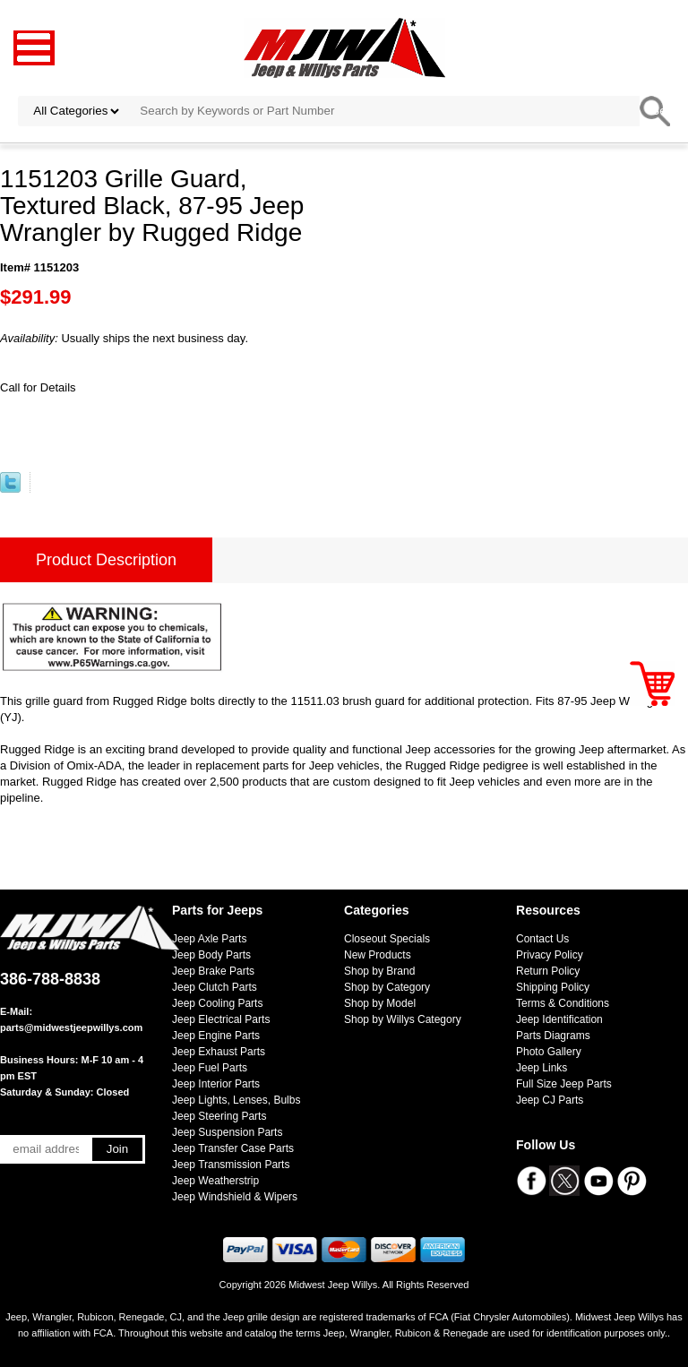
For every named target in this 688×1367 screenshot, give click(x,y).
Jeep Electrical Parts (221, 1019)
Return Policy (548, 971)
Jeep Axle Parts (209, 939)
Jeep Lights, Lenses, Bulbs (236, 1100)
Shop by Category (387, 987)
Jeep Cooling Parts (217, 1003)
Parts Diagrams (553, 1035)
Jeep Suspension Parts (227, 1132)
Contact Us (542, 939)
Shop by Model (380, 1003)
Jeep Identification (559, 1019)
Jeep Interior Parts (216, 1084)
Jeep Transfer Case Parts (233, 1148)
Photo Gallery (548, 1051)
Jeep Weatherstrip (215, 1180)
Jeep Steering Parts (219, 1116)
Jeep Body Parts (211, 955)
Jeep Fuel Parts (209, 1068)
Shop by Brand (379, 971)
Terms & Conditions (562, 1003)
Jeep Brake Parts (213, 971)
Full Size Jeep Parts (564, 1084)
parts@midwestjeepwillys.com (71, 1027)
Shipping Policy (552, 987)
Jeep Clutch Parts (214, 987)
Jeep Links (541, 1068)
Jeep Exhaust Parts (218, 1051)
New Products (377, 955)
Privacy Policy (549, 955)
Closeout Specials (387, 939)
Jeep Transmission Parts (230, 1164)
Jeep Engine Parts (216, 1035)
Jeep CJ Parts (549, 1100)
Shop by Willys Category (402, 1019)
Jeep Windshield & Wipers (234, 1197)
